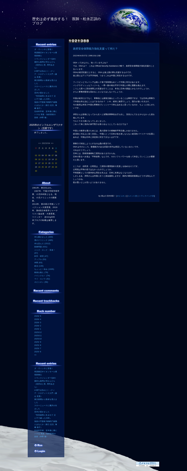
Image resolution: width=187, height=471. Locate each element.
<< (39, 143)
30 (36, 171)
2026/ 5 (37, 316)
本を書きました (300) (43, 237)
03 (39, 155)
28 (53, 167)
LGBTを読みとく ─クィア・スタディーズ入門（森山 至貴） (45, 74)
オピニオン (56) (41, 282)
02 (36, 155)
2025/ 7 (37, 348)
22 (56, 163)
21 (53, 163)
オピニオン (121, 196)
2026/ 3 (37, 323)
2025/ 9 (37, 342)
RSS (39, 445)
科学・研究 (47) (41, 256)
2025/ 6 (37, 352)
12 (46, 159)
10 (39, 159)
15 (56, 159)
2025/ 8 (37, 345)
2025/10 (38, 339)
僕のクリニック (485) (43, 240)
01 (56, 152)
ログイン (40, 451)
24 (39, 167)
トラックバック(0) (146, 196)
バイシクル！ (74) (42, 276)
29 (56, 167)
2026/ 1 (37, 329)
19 (46, 163)
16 (36, 163)
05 (46, 155)
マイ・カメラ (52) (42, 279)
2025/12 (38, 332)
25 (43, 167)
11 (43, 159)
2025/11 (38, 336)
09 (36, 159)
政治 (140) (39, 266)
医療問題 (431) (40, 247)
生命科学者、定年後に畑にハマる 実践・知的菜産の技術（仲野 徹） (45, 114)
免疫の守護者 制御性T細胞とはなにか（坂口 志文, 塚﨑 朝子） (45, 105)
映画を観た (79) (41, 272)
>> (52, 143)
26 (46, 167)
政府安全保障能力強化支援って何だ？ (95, 48)
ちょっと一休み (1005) (44, 269)
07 (53, 155)
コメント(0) (132, 196)
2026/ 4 (37, 319)
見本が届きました (42, 93)
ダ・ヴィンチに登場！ (43, 49)
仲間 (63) (38, 263)
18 (43, 163)
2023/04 (46, 143)
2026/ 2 (37, 326)
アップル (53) (40, 259)
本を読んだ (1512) (42, 244)
